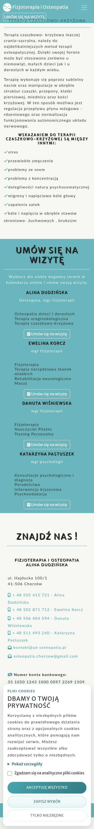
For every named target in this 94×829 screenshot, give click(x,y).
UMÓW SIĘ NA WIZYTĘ (24, 17)
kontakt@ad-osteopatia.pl (39, 647)
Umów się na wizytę (47, 333)
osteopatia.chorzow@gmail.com (45, 656)
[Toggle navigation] (84, 7)
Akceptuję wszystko (47, 787)
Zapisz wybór (47, 801)
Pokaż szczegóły (27, 763)
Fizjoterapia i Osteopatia (35, 7)
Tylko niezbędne (47, 815)
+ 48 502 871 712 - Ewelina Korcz (47, 609)
